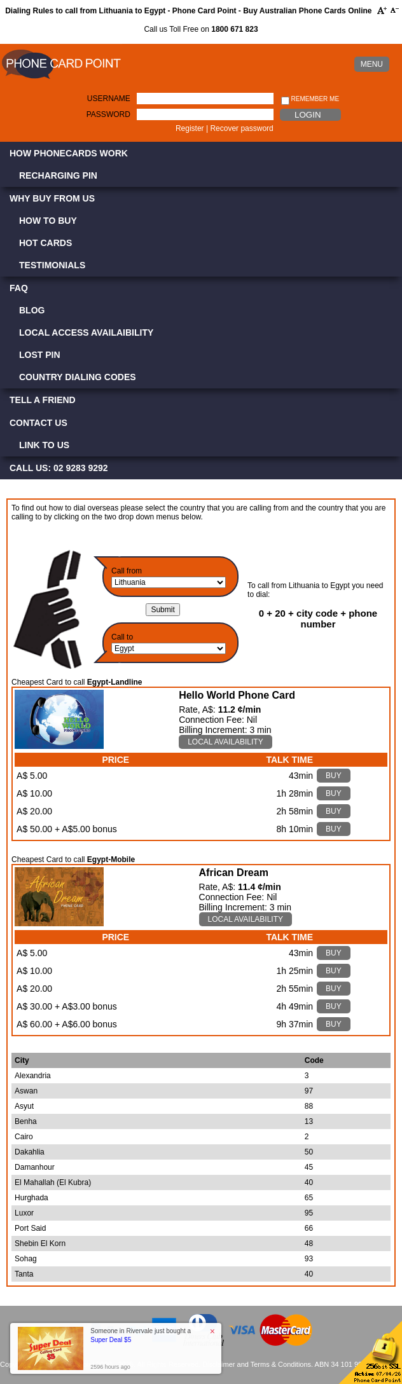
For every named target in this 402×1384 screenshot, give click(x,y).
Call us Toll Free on (201, 29)
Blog (32, 310)
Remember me (310, 99)
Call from (126, 570)
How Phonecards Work (69, 153)
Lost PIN (39, 355)
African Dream (233, 872)
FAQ (19, 288)
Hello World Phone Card (237, 695)
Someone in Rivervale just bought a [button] (140, 1335)
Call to (122, 637)
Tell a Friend (43, 400)
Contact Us (38, 423)
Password (108, 114)
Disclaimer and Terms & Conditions (256, 1364)
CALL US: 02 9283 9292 (59, 468)
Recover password (241, 128)
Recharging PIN (58, 175)
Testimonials (52, 265)
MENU (372, 64)
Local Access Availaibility (86, 332)
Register (190, 128)
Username (108, 98)
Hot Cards (45, 243)
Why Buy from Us (52, 198)
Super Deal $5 (110, 1339)
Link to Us (44, 445)
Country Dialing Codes (77, 377)
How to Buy (48, 221)
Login (308, 115)
